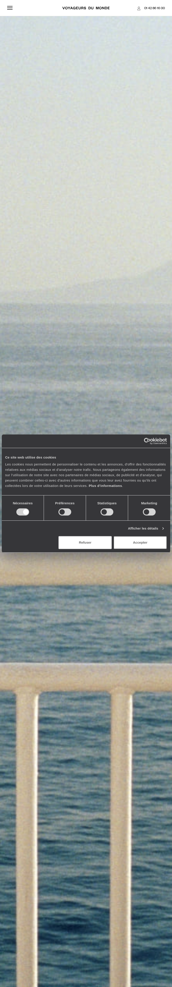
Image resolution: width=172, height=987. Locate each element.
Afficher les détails (143, 528)
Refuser (85, 542)
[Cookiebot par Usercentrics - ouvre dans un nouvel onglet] (147, 441)
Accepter (140, 542)
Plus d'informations (105, 486)
